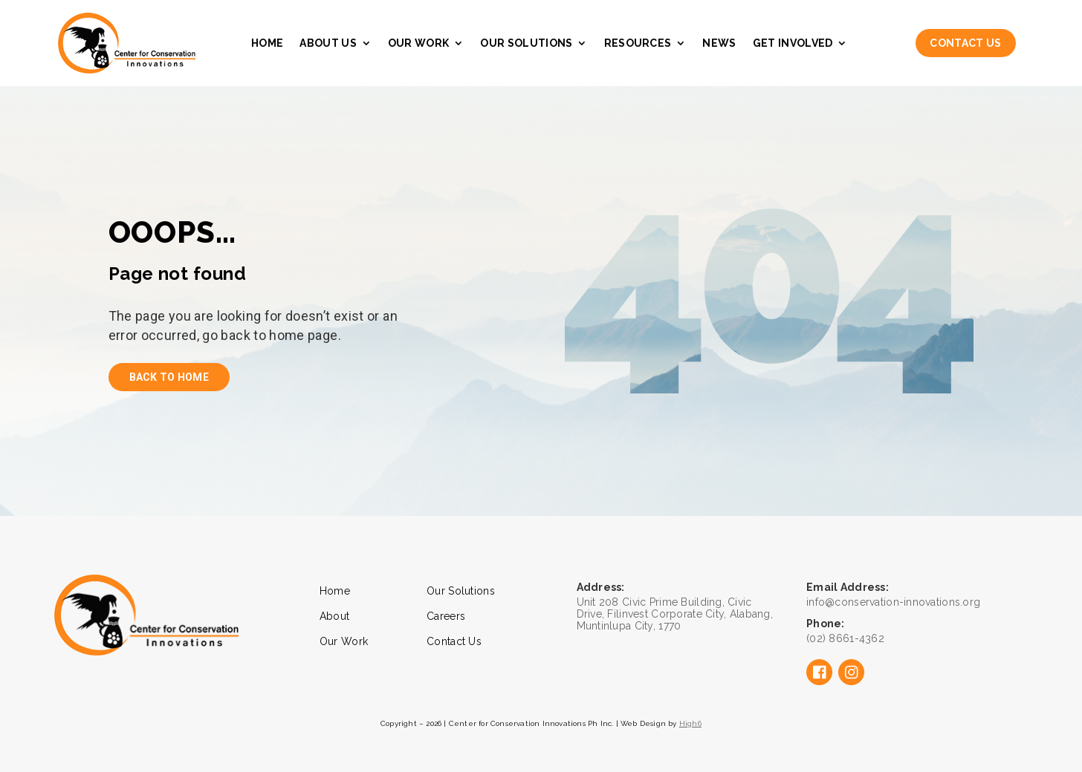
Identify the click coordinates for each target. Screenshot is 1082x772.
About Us (328, 43)
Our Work (419, 43)
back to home (169, 377)
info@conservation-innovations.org (893, 602)
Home (267, 43)
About (334, 616)
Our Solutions (526, 43)
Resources (638, 43)
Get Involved (793, 43)
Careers (446, 616)
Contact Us (965, 43)
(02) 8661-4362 (845, 638)
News (719, 43)
